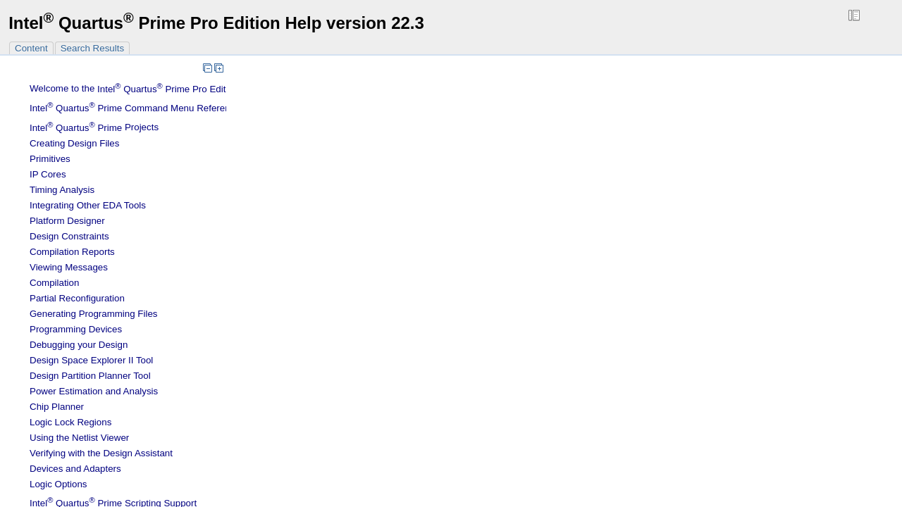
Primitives (50, 159)
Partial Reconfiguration (77, 298)
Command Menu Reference (135, 108)
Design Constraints (69, 236)
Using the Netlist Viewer (79, 437)
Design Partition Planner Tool (90, 375)
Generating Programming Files (94, 313)
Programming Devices (76, 329)
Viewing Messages (69, 267)
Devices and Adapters (75, 468)
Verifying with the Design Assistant (101, 453)
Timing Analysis (62, 189)
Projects (94, 128)
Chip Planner (57, 406)
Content (31, 48)
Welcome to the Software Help (165, 89)
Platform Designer (67, 220)
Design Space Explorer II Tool (91, 360)
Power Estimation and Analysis (94, 391)
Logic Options (58, 484)
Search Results (92, 48)
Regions (70, 422)
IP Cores (48, 174)
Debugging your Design (79, 344)
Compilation (54, 282)
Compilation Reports (72, 251)
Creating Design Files (74, 143)
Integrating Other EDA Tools (88, 205)
